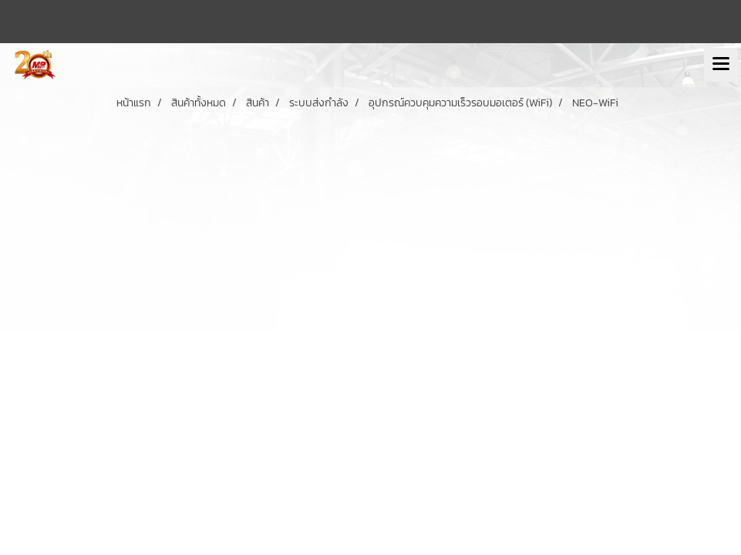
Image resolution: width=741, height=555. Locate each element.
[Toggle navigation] (721, 65)
